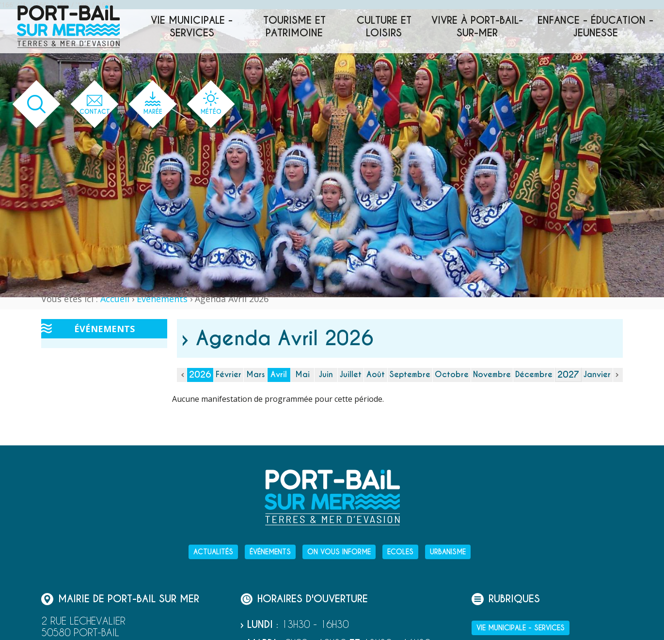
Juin (326, 374)
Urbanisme (448, 552)
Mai (302, 374)
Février (228, 374)
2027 (568, 374)
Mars (255, 374)
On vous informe (339, 552)
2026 (200, 374)
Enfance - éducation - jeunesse (595, 26)
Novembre (492, 374)
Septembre (410, 374)
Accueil (114, 299)
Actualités (213, 552)
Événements (162, 299)
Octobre (452, 374)
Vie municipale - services (192, 26)
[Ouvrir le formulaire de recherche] (37, 104)
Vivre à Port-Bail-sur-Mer (477, 26)
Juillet (351, 374)
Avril (278, 374)
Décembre (534, 374)
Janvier (597, 374)
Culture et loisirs (384, 26)
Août (375, 374)
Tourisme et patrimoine (294, 26)
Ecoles (400, 552)
